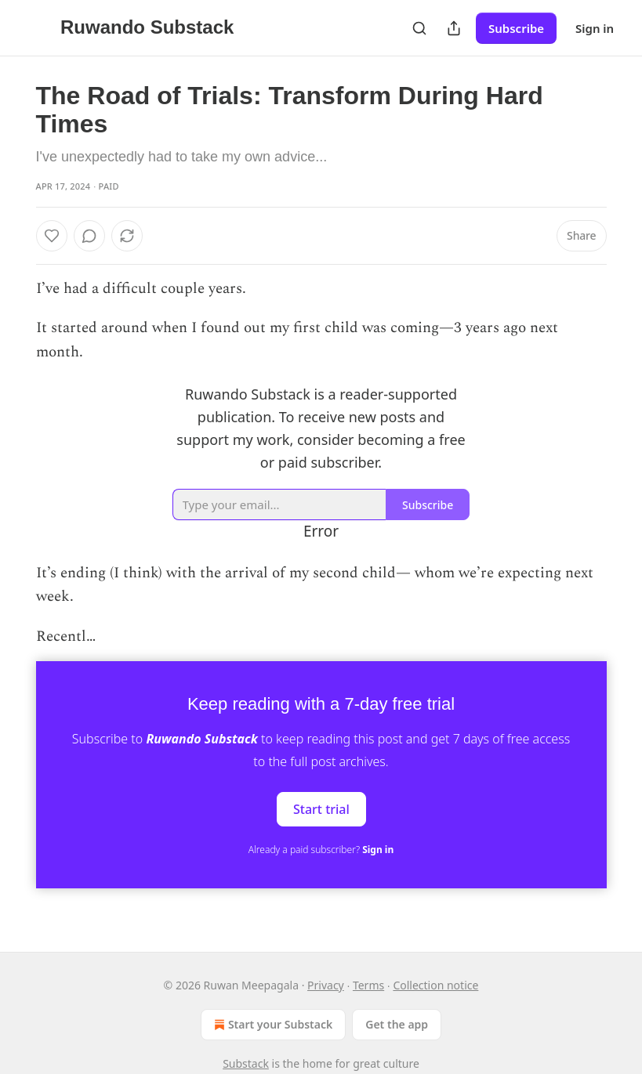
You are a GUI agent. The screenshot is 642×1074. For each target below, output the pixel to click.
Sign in (594, 28)
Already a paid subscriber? (321, 849)
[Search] (419, 28)
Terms (368, 985)
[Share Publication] (454, 28)
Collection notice (435, 985)
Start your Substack (271, 1024)
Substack (246, 1063)
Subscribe (516, 28)
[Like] (51, 235)
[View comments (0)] (89, 235)
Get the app (396, 1024)
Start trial (321, 809)
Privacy (325, 985)
